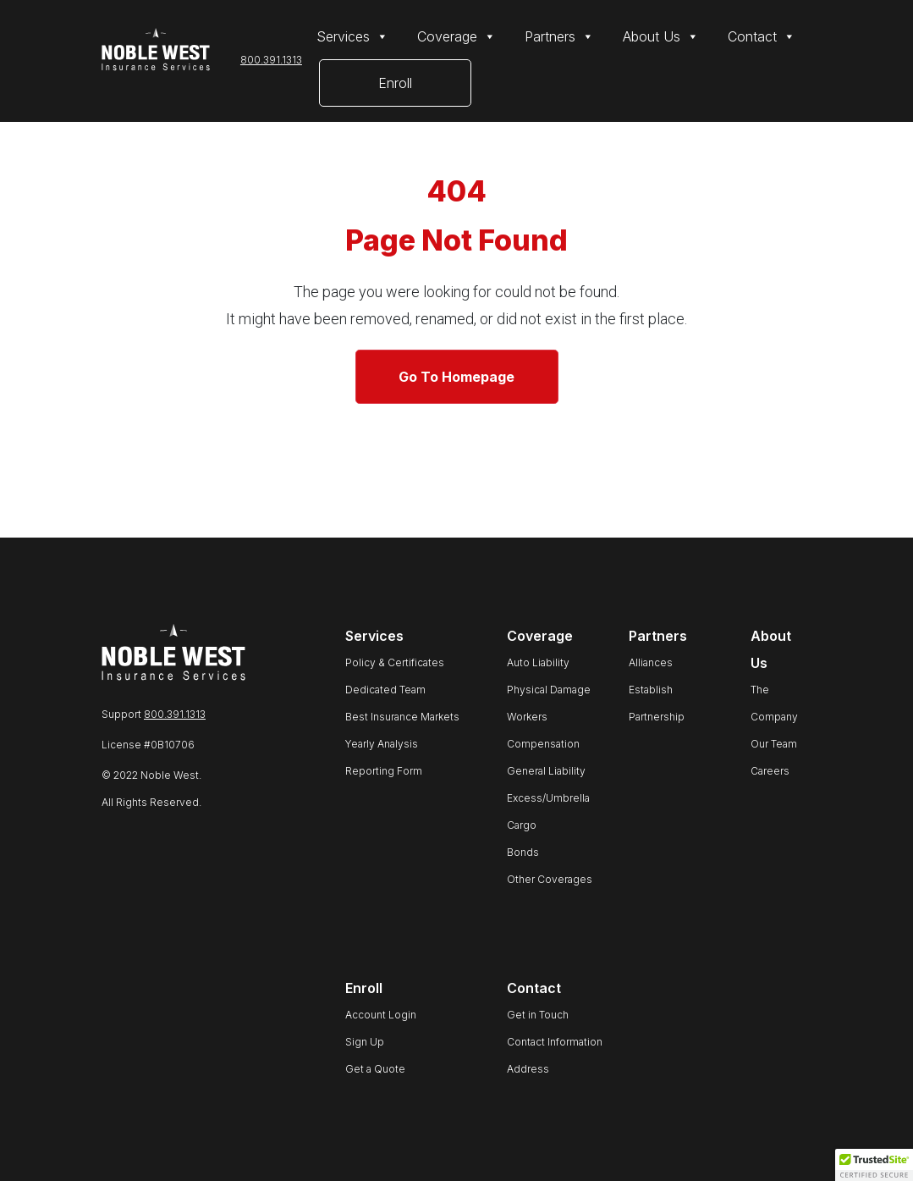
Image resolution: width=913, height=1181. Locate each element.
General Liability (546, 770)
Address (528, 1068)
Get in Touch (538, 1014)
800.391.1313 (271, 59)
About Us (661, 36)
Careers (770, 770)
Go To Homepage (456, 376)
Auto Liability (538, 662)
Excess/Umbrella (548, 798)
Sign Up (364, 1041)
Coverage (456, 36)
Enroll (395, 83)
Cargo (521, 825)
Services (352, 36)
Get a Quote (375, 1068)
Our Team (774, 743)
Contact (761, 36)
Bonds (523, 852)
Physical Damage (549, 689)
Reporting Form (383, 770)
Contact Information (554, 1041)
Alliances (651, 662)
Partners (559, 36)
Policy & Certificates (394, 662)
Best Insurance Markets (402, 716)
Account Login (380, 1014)
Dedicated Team (385, 689)
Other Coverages (549, 879)
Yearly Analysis (381, 743)
